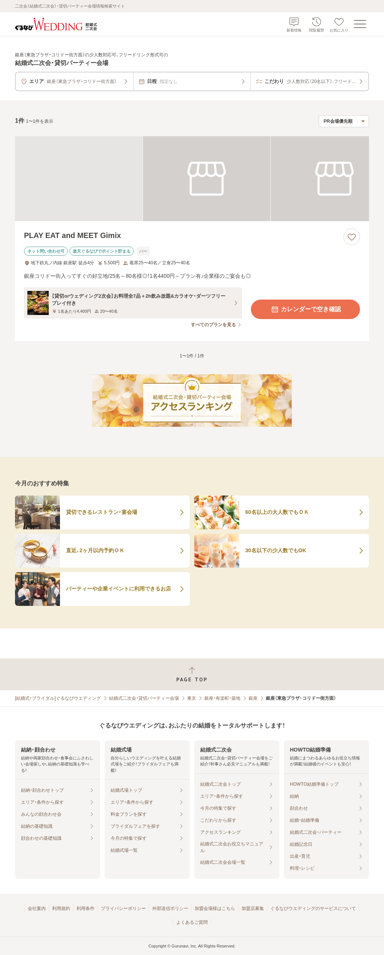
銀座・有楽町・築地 (222, 698)
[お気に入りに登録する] (352, 237)
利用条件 (85, 908)
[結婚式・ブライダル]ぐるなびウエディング (58, 698)
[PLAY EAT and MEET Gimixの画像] (192, 178)
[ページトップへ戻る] (192, 674)
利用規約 (61, 908)
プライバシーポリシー (123, 908)
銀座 (253, 698)
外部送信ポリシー (170, 908)
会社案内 (37, 908)
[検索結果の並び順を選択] (344, 121)
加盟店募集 (253, 908)
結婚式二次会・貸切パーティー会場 (144, 698)
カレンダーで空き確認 (305, 309)
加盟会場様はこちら (215, 908)
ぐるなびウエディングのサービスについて (313, 908)
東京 (191, 698)
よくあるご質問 (192, 922)
